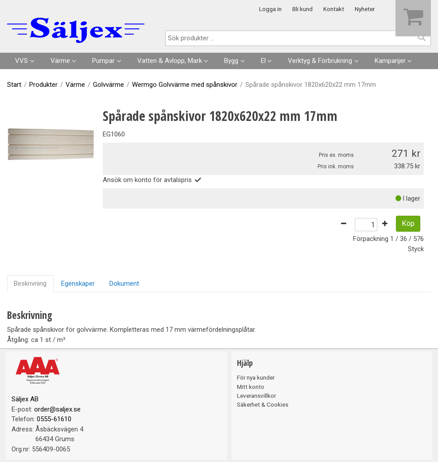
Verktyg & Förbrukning (320, 61)
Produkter (43, 85)
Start (14, 85)
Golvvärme (108, 85)
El (263, 61)
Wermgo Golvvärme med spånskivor (184, 85)
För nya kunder (256, 377)
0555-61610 (54, 419)
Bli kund (302, 8)
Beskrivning (30, 283)
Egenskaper (78, 283)
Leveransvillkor (256, 395)
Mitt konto (250, 386)
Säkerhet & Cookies (262, 404)
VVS (21, 61)
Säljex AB (25, 399)
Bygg (231, 61)
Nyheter (365, 8)
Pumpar (103, 61)
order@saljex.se (57, 409)
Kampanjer (390, 61)
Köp (408, 223)
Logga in (270, 8)
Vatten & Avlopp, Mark (169, 61)
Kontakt (333, 8)
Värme (60, 61)
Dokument (124, 283)
